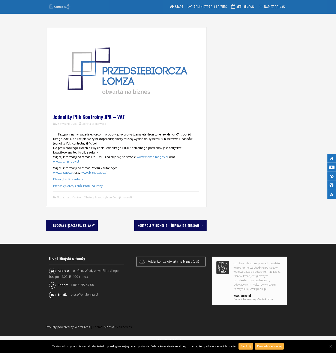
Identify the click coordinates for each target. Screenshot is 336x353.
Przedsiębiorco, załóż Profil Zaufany (78, 186)
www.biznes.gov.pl (66, 161)
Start (179, 6)
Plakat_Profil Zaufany (68, 179)
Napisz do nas (274, 6)
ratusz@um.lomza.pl (84, 294)
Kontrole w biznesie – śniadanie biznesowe (170, 225)
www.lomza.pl (242, 295)
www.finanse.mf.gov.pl (152, 157)
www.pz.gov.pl (63, 172)
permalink (128, 197)
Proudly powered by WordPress (68, 327)
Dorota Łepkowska (94, 123)
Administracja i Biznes (210, 6)
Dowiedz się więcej (269, 346)
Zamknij (246, 346)
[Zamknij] (330, 346)
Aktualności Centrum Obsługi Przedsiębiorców (86, 197)
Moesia (109, 327)
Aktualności (245, 6)
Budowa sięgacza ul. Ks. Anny (71, 225)
